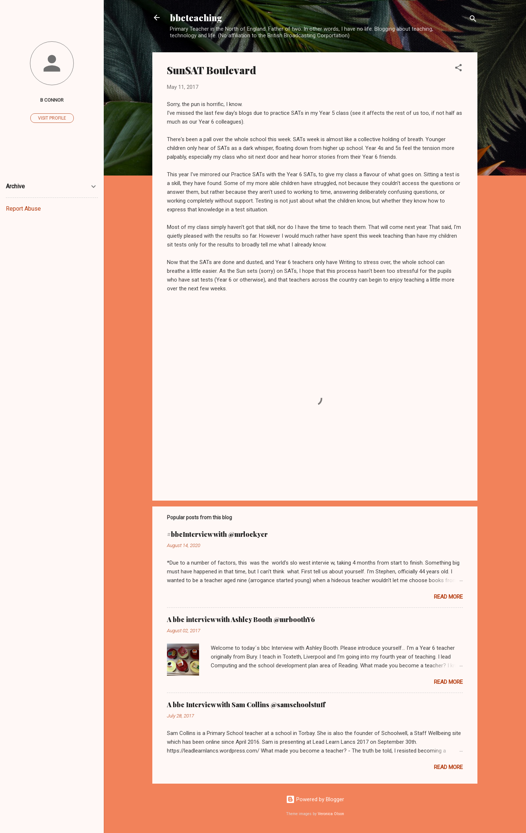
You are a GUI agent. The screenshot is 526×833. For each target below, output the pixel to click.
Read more (448, 596)
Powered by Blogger (315, 799)
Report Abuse (23, 208)
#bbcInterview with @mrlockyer (217, 534)
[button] (458, 69)
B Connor (52, 100)
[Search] (473, 20)
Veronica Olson (331, 813)
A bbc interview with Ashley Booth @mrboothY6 (241, 619)
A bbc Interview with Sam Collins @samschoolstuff (246, 704)
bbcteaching (196, 17)
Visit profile (52, 118)
